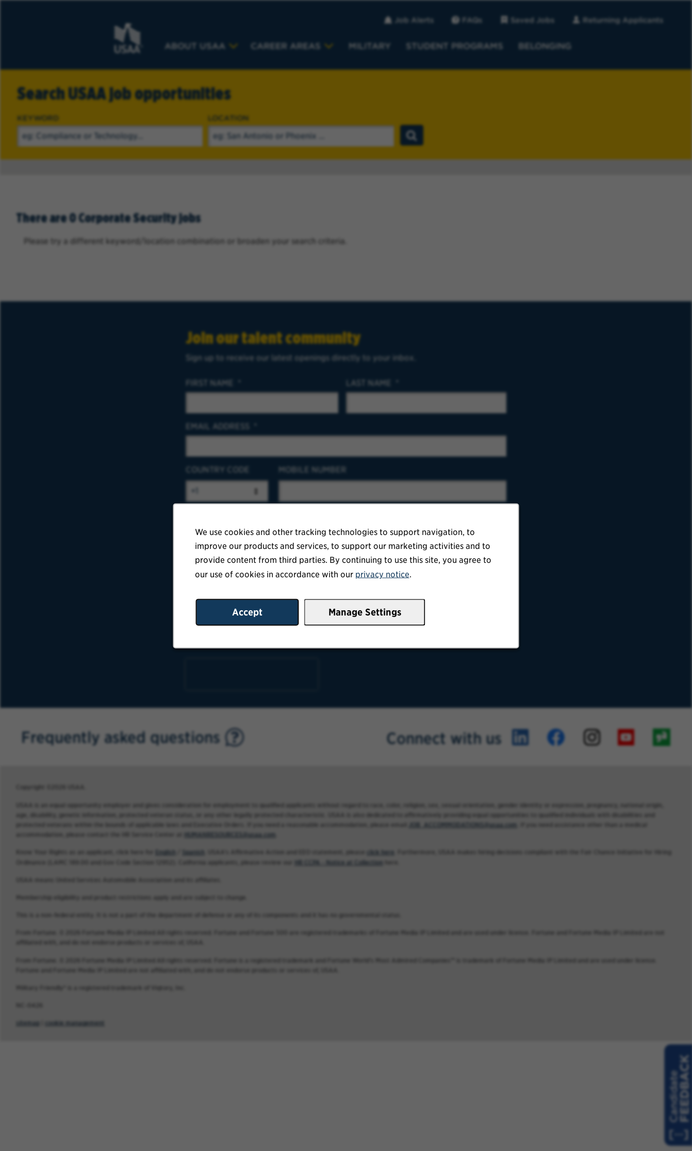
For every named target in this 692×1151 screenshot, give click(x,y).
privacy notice (381, 576)
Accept (248, 613)
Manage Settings (364, 613)
